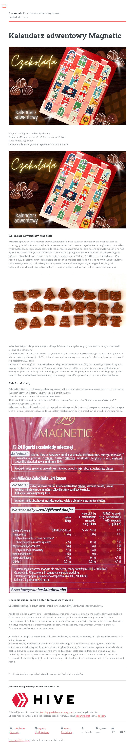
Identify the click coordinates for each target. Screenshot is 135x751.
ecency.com (67, 712)
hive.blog (43, 712)
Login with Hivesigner (19, 739)
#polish (101, 715)
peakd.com (54, 712)
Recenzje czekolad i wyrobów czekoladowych (34, 15)
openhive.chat (83, 715)
